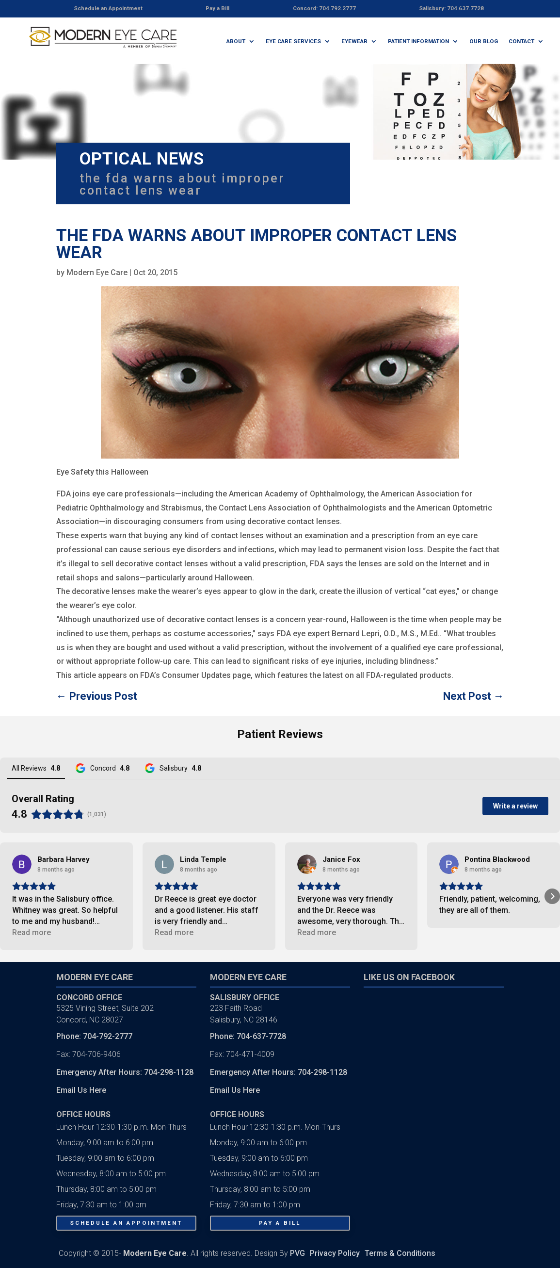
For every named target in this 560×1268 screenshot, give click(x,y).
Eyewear (354, 41)
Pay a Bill (280, 1222)
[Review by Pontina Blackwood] (497, 859)
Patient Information (418, 41)
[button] (8, 896)
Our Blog (483, 41)
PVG (297, 1253)
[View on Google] (22, 864)
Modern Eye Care (97, 272)
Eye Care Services (293, 41)
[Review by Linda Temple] (203, 859)
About (235, 41)
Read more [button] (31, 932)
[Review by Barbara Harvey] (63, 859)
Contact (521, 41)
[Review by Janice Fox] (341, 859)
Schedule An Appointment (126, 1222)
